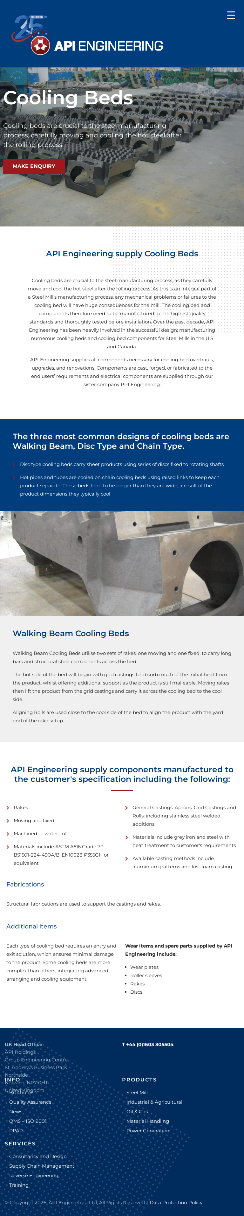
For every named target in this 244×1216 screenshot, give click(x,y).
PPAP (16, 1131)
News (15, 1111)
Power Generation (147, 1131)
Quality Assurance (30, 1102)
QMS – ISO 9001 (27, 1121)
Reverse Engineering (33, 1175)
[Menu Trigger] (231, 14)
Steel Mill (137, 1092)
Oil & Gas (137, 1111)
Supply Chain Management (41, 1166)
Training (19, 1185)
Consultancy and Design (38, 1156)
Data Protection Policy (176, 1202)
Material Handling (147, 1121)
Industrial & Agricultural (154, 1102)
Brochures (21, 1092)
